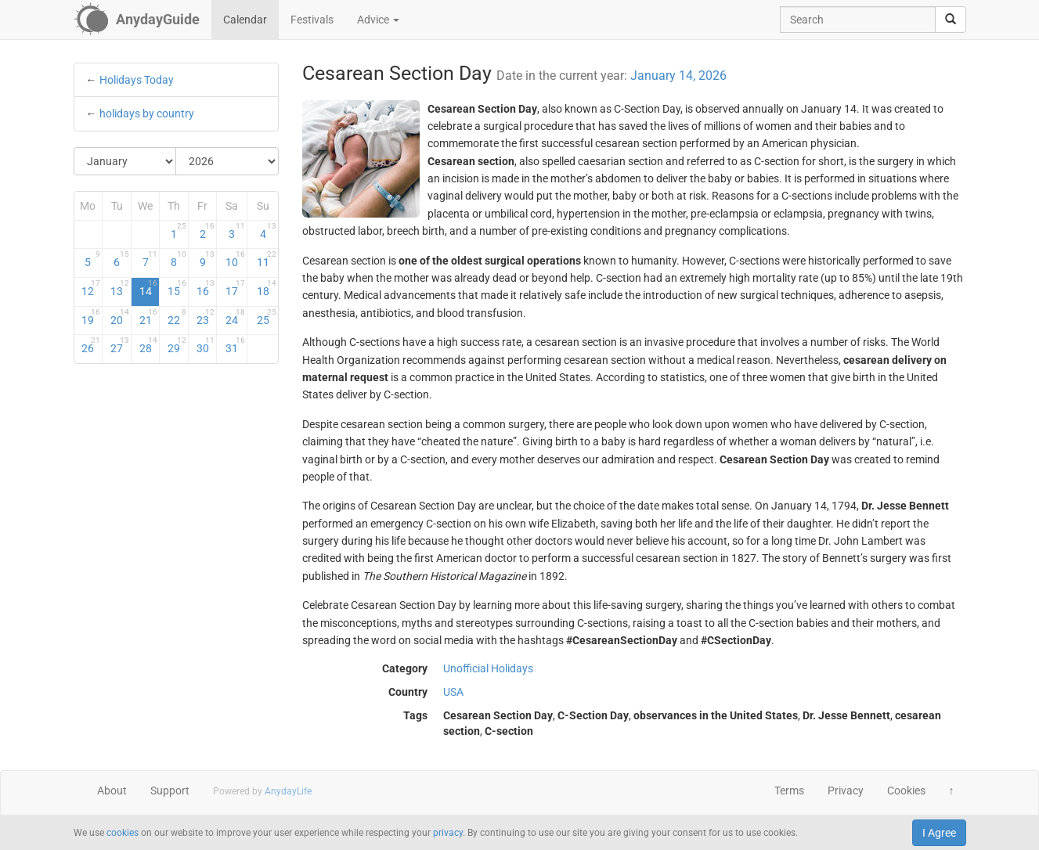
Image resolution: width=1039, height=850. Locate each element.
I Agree (939, 833)
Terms (789, 790)
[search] (950, 19)
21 (148, 317)
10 (235, 259)
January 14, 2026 (678, 75)
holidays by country (146, 113)
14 (148, 288)
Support (169, 790)
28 (148, 345)
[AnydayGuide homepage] (136, 19)
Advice (378, 19)
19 (90, 317)
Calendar (245, 19)
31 (235, 345)
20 (119, 317)
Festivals (312, 19)
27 (119, 345)
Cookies (906, 790)
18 (266, 288)
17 (235, 288)
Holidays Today (136, 80)
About (112, 790)
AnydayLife (288, 791)
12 (90, 288)
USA (453, 692)
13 (119, 288)
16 (206, 288)
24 (235, 317)
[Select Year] (227, 161)
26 (90, 345)
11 (266, 259)
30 (206, 345)
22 (177, 317)
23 (206, 317)
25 (266, 317)
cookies (122, 832)
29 (177, 345)
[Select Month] (125, 161)
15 (177, 288)
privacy (448, 832)
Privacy (846, 790)
